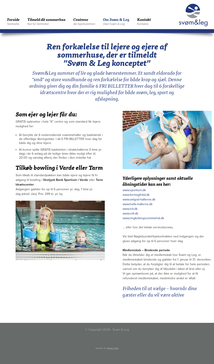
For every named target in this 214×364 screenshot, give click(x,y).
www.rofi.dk (130, 213)
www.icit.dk (130, 209)
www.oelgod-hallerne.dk (139, 199)
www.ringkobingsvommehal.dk (143, 218)
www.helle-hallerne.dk (137, 204)
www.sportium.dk (134, 190)
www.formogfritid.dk (136, 195)
